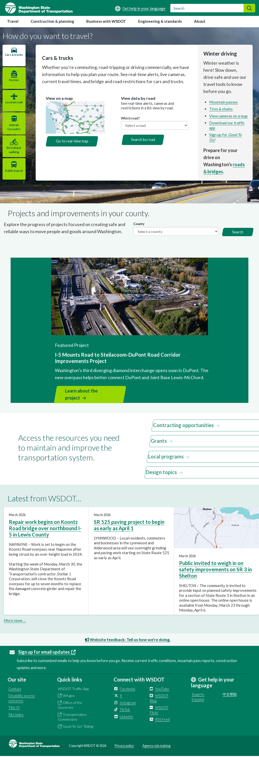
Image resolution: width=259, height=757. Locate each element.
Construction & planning (52, 21)
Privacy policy (124, 746)
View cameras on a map (228, 116)
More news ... (15, 621)
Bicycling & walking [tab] (13, 150)
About (199, 21)
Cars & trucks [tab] (13, 56)
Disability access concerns (21, 698)
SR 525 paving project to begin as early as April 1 (129, 525)
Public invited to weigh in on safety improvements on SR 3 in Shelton (215, 569)
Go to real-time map (71, 141)
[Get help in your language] (140, 8)
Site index (16, 715)
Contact (14, 689)
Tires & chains (220, 109)
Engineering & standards (160, 21)
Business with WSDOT (106, 21)
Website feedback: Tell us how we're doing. (127, 640)
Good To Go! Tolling (78, 727)
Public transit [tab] (14, 171)
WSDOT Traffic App (73, 689)
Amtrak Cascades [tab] (13, 127)
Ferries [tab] (14, 80)
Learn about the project (81, 394)
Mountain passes (223, 102)
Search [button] (237, 232)
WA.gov (69, 696)
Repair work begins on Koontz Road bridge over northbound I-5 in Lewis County (45, 528)
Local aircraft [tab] (14, 102)
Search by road (143, 139)
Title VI (14, 708)
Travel (12, 21)
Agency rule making (156, 746)
